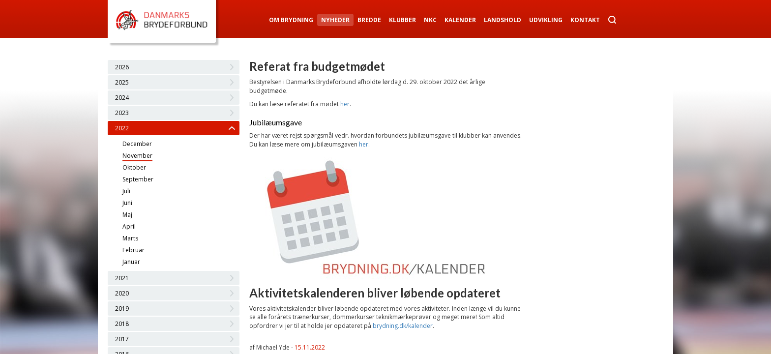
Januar (131, 262)
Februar (133, 250)
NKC (430, 20)
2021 (122, 278)
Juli (126, 191)
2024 (122, 97)
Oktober (134, 167)
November (137, 155)
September (137, 179)
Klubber (402, 20)
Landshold (502, 20)
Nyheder (335, 20)
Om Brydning (291, 20)
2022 (122, 128)
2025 (122, 82)
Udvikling (546, 20)
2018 (122, 324)
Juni (127, 203)
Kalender (460, 20)
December (137, 144)
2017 (122, 339)
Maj (127, 214)
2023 (122, 113)
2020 (122, 293)
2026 (122, 67)
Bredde (369, 20)
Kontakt (585, 20)
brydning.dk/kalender (403, 326)
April (129, 226)
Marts (130, 238)
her (345, 104)
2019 (122, 308)
